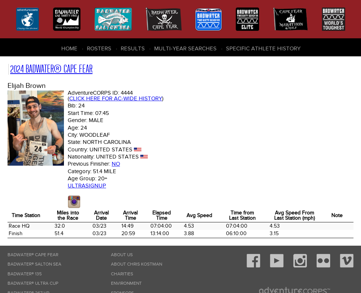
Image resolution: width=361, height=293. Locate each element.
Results (133, 48)
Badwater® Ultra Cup (33, 283)
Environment (126, 283)
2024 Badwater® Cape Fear (51, 69)
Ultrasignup (87, 185)
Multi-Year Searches (185, 48)
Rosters (99, 48)
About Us (122, 254)
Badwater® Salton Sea (34, 264)
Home (69, 48)
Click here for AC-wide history (115, 98)
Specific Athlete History (263, 48)
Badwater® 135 (25, 274)
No (116, 163)
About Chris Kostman (136, 264)
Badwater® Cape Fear (33, 254)
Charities (122, 274)
